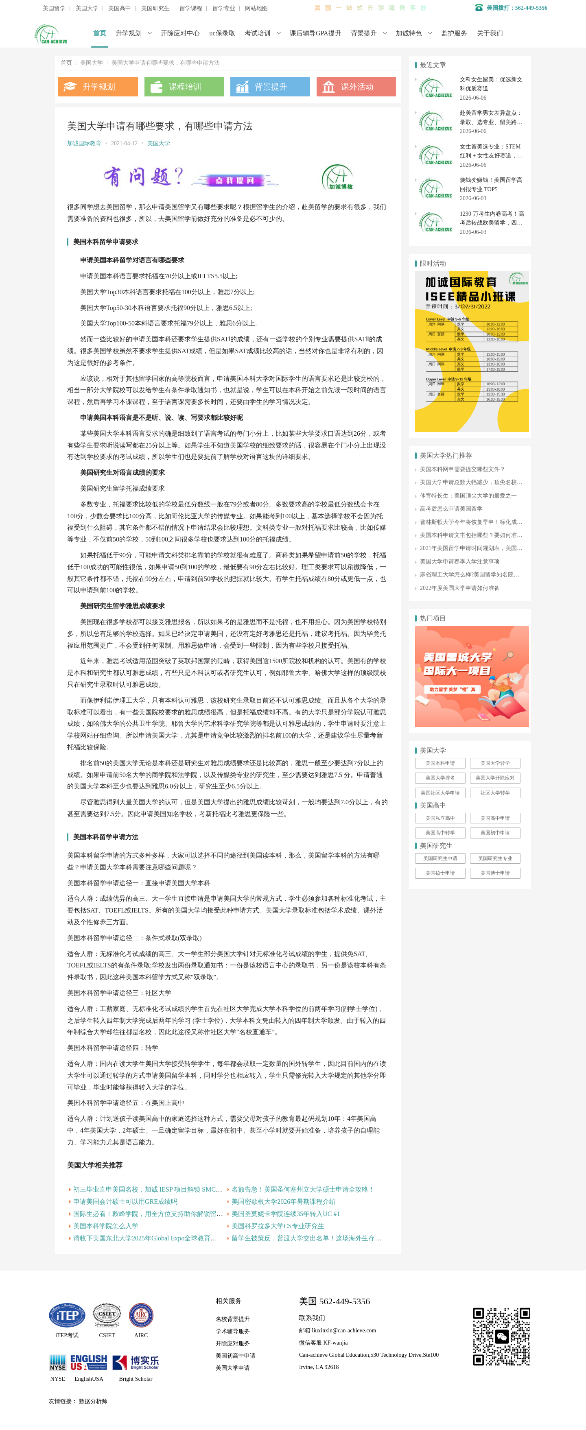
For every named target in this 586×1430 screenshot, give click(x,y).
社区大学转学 (495, 793)
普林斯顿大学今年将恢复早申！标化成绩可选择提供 (485, 522)
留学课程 (190, 8)
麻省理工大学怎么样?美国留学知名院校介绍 (475, 575)
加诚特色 (409, 33)
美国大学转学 (495, 763)
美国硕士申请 (440, 873)
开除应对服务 (233, 1343)
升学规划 (129, 33)
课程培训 (185, 86)
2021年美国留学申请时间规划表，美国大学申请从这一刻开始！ (499, 548)
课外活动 (357, 86)
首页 (99, 33)
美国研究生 (155, 8)
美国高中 (119, 8)
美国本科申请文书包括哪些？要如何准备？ (474, 535)
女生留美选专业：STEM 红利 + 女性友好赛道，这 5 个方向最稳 (491, 156)
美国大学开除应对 (495, 778)
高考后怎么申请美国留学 (451, 509)
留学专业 (223, 8)
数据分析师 (93, 1401)
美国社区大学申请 (440, 793)
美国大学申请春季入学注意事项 (460, 562)
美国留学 (54, 8)
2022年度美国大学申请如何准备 (460, 588)
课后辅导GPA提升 (315, 33)
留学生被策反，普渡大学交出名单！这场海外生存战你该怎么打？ (326, 1238)
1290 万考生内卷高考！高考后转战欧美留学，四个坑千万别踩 (492, 223)
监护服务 (454, 33)
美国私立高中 (440, 818)
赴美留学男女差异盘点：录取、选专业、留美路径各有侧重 (491, 122)
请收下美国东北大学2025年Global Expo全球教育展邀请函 (154, 1238)
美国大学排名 (440, 778)
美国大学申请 (233, 1368)
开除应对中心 (180, 33)
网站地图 (256, 8)
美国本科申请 (440, 763)
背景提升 (364, 33)
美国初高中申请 (236, 1356)
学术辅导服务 (233, 1331)
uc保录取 (222, 33)
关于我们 (490, 33)
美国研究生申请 (440, 858)
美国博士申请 (495, 873)
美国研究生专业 (495, 858)
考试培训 (258, 33)
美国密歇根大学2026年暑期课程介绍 (284, 1201)
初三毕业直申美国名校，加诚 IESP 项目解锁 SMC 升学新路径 (161, 1189)
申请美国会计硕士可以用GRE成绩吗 (125, 1201)
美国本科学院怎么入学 (105, 1226)
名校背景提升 (233, 1319)
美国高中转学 (440, 833)
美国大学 (87, 8)
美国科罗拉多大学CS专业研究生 (278, 1226)
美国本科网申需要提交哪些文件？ (462, 469)
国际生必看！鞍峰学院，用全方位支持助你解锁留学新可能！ (161, 1213)
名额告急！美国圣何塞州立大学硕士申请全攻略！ (303, 1189)
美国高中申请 (495, 818)
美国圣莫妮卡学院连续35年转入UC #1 (286, 1213)
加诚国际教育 (84, 143)
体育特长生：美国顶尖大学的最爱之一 (468, 496)
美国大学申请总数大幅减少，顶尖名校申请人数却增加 (488, 482)
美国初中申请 (495, 833)
